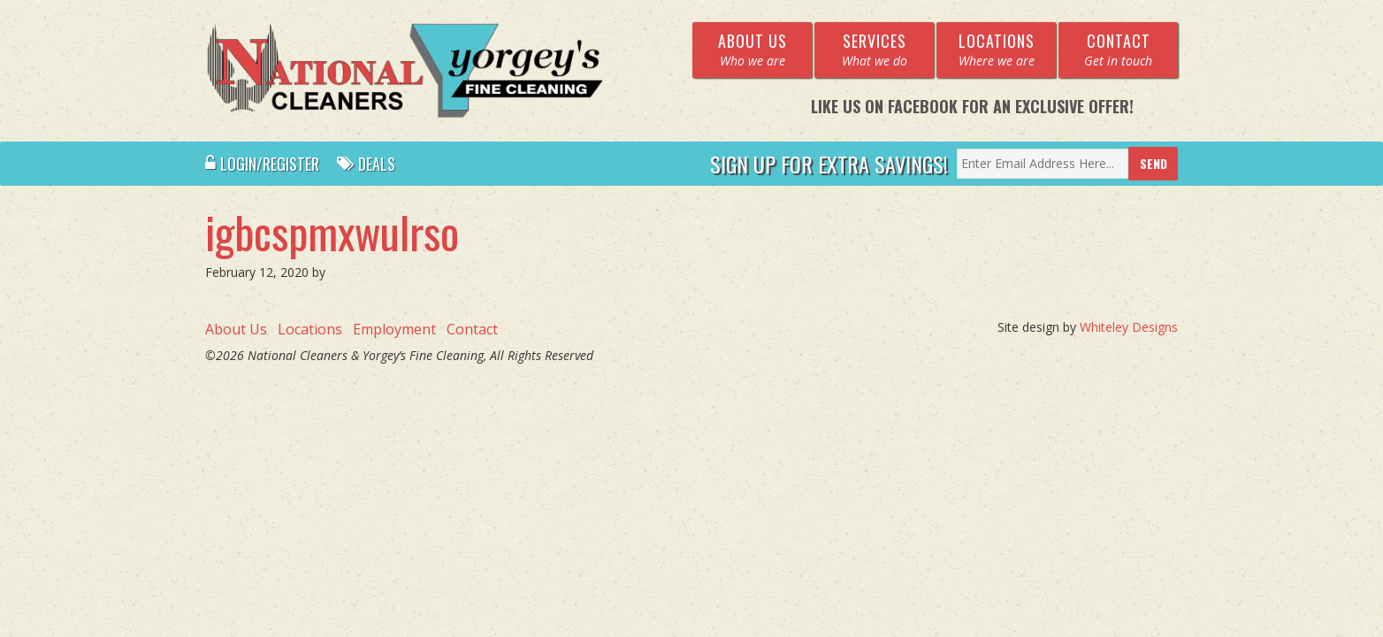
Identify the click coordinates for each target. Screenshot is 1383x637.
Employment (394, 329)
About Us (236, 329)
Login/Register (262, 164)
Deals (366, 164)
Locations (310, 329)
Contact (472, 329)
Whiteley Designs (1129, 326)
